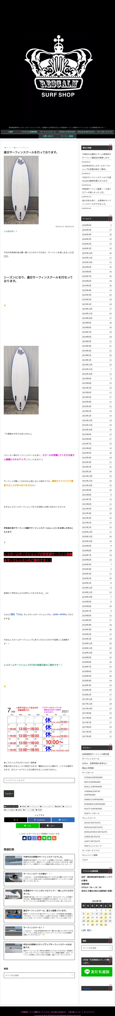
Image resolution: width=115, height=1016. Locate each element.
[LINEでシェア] (27, 825)
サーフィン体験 (28, 810)
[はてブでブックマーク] (63, 819)
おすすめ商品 (9, 810)
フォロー (9, 793)
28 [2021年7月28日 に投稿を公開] (92, 924)
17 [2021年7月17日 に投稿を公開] (106, 917)
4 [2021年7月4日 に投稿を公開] (110, 910)
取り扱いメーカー (75, 1012)
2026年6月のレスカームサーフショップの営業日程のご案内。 (96, 167)
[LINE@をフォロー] (44, 838)
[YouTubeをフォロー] (39, 838)
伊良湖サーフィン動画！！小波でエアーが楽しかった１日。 (96, 190)
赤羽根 (39, 810)
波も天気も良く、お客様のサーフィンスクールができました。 (96, 202)
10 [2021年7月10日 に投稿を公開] (106, 913)
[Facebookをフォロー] (29, 838)
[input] (39, 975)
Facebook (86, 988)
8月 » (89, 930)
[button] (51, 825)
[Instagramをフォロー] (34, 838)
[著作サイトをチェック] (24, 838)
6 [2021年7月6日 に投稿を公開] (88, 913)
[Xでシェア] (15, 819)
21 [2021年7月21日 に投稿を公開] (92, 920)
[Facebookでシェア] (39, 819)
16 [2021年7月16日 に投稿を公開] (101, 917)
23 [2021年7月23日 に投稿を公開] (101, 920)
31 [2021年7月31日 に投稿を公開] (106, 924)
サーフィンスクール (11, 806)
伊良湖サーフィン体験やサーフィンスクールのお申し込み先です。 (44, 1012)
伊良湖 (23, 806)
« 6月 (83, 930)
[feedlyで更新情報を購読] (49, 838)
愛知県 (19, 810)
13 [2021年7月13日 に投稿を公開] (88, 917)
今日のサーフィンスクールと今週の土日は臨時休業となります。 (96, 179)
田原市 (58, 806)
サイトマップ (88, 1012)
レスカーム (67, 806)
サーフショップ (33, 806)
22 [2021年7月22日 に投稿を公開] (97, 920)
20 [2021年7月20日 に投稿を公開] (88, 920)
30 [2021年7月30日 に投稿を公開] (101, 924)
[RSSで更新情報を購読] (54, 838)
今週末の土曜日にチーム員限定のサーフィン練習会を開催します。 (96, 156)
